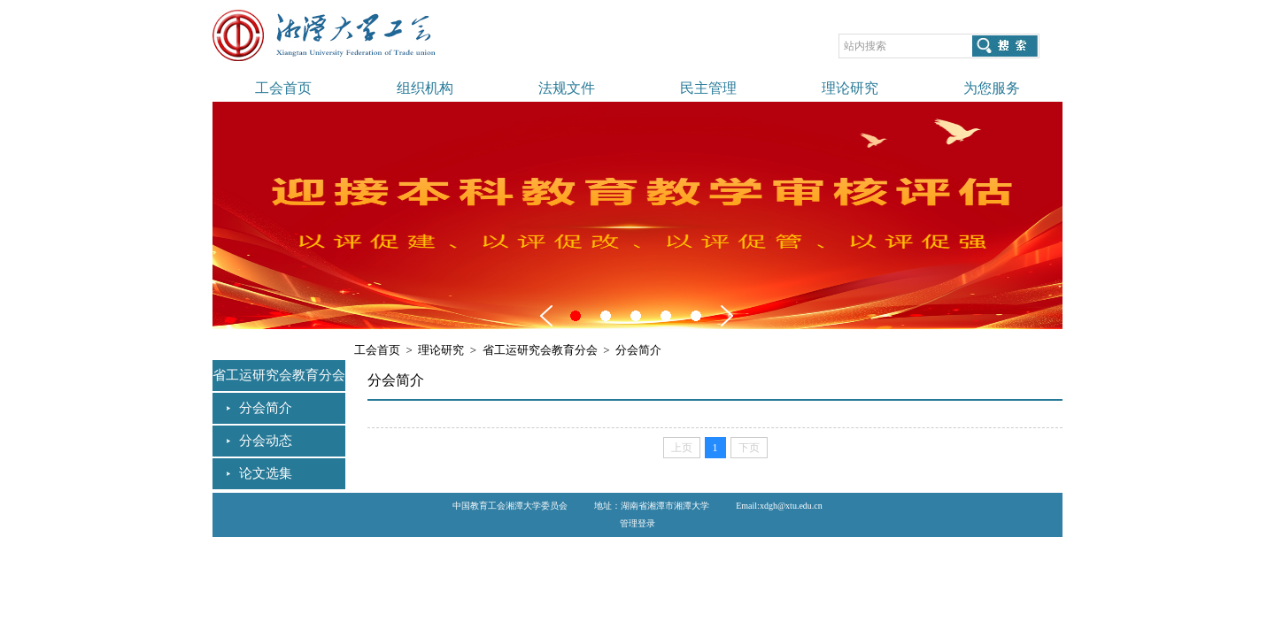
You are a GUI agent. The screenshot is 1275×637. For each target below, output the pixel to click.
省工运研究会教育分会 (540, 350)
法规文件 (566, 88)
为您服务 (991, 88)
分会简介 (265, 408)
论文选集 (265, 473)
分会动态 (265, 441)
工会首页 (283, 88)
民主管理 (708, 88)
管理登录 (637, 523)
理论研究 (850, 88)
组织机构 (425, 88)
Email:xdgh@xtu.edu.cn (779, 505)
